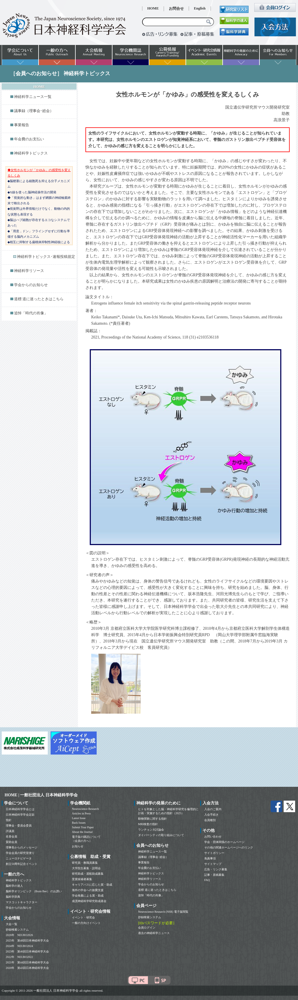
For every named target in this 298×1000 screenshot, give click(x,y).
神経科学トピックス (31, 153)
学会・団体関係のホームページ (224, 842)
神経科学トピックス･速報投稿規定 (46, 257)
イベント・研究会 (83, 917)
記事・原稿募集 (214, 874)
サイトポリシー (214, 853)
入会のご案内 (212, 809)
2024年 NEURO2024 (19, 946)
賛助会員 (11, 842)
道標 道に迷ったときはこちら (39, 299)
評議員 (10, 831)
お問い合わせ (212, 836)
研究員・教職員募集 (85, 862)
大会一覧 (11, 924)
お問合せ (176, 9)
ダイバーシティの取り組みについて (161, 835)
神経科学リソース (29, 271)
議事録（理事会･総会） (34, 111)
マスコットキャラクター (21, 902)
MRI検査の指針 (148, 824)
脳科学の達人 (14, 885)
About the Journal (82, 831)
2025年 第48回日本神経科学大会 (27, 940)
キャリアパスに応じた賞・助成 (92, 884)
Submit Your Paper (83, 827)
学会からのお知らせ (31, 285)
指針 (9, 820)
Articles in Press (81, 813)
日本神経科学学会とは (20, 809)
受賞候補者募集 (82, 879)
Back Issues (79, 822)
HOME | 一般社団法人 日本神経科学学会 (41, 795)
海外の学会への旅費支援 (88, 890)
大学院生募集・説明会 (86, 868)
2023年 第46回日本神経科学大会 (27, 951)
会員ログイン (146, 927)
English (200, 8)
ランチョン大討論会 (151, 829)
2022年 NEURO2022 (19, 957)
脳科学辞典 (13, 896)
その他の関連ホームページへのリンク (228, 847)
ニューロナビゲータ (19, 858)
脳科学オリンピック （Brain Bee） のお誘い (34, 891)
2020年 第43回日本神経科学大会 (27, 967)
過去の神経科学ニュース (154, 933)
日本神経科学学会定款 (20, 814)
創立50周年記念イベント (21, 863)
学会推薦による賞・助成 (88, 895)
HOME (153, 8)
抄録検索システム (17, 929)
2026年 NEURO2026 (19, 935)
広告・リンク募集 (215, 869)
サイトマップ (212, 863)
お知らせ (77, 846)
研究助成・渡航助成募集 (88, 873)
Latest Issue (79, 818)
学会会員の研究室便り (20, 853)
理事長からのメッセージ (21, 847)
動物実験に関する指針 (152, 818)
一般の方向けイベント (86, 923)
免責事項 (210, 858)
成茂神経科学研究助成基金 (89, 901)
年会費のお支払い (29, 139)
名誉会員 (11, 836)
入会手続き (211, 814)
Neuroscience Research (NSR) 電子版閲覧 (163, 911)
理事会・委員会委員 (19, 825)
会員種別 (210, 820)
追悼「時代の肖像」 (31, 313)
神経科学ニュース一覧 (32, 97)
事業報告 (21, 125)
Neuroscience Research (85, 808)
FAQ (207, 880)
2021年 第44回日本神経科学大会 (27, 962)
